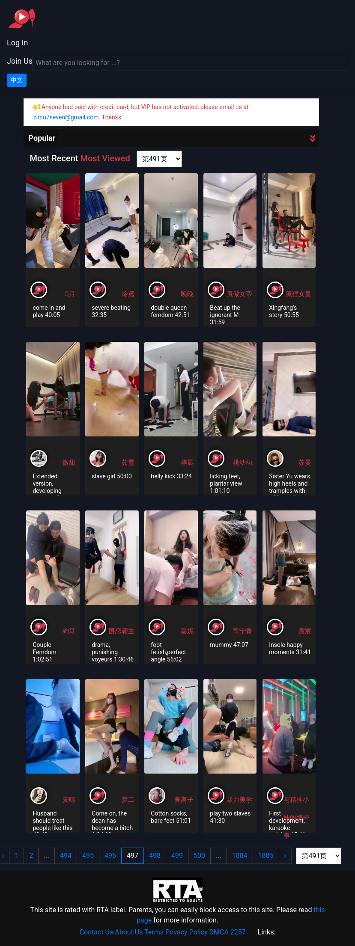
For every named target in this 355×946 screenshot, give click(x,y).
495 (88, 855)
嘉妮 (187, 631)
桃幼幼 (242, 462)
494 (66, 855)
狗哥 (69, 631)
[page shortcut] (159, 159)
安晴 (69, 800)
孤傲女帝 (239, 294)
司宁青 (242, 631)
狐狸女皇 (298, 294)
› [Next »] (285, 855)
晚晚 (187, 294)
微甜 (69, 462)
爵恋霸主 (121, 631)
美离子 (184, 800)
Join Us (20, 60)
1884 (240, 855)
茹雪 (128, 462)
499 (177, 855)
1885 (266, 855)
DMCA (218, 932)
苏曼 (304, 462)
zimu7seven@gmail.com (66, 117)
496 (110, 855)
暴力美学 (239, 800)
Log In (17, 42)
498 (155, 855)
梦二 (128, 800)
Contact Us (96, 932)
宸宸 (304, 631)
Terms (154, 932)
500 (199, 855)
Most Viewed (105, 158)
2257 (238, 932)
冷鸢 (128, 294)
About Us (129, 932)
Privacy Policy (186, 932)
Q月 (69, 294)
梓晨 (187, 462)
